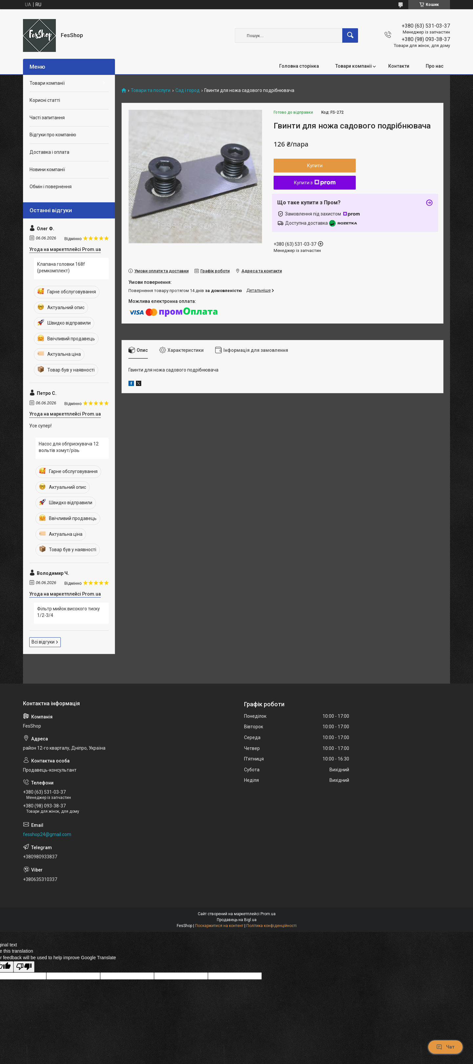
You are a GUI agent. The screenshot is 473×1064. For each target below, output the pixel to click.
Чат (445, 1047)
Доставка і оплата (49, 152)
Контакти (398, 66)
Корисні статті (45, 100)
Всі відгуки (43, 642)
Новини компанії (47, 169)
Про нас (434, 66)
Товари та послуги (150, 90)
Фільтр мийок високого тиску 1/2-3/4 (68, 612)
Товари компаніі (353, 66)
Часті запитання (47, 117)
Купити (315, 165)
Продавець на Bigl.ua (237, 919)
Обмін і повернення (51, 186)
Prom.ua (268, 914)
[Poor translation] (23, 967)
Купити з (315, 183)
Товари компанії (47, 83)
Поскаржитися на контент (219, 925)
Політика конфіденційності (271, 925)
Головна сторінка (299, 66)
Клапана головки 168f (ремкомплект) (61, 267)
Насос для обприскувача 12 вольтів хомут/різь (69, 447)
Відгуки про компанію (53, 134)
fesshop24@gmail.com (47, 834)
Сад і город (187, 90)
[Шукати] (350, 35)
